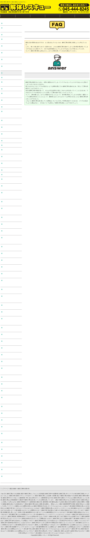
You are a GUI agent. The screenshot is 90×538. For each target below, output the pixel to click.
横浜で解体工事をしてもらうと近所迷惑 (12, 29)
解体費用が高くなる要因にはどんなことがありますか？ (12, 400)
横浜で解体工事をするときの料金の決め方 (12, 121)
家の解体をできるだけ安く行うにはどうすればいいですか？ (12, 478)
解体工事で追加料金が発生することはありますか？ (12, 362)
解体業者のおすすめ (9, 88)
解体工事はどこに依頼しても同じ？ (12, 180)
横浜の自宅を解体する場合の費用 (12, 151)
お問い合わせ (82, 16)
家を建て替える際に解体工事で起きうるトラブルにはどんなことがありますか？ (12, 436)
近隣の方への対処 (37, 16)
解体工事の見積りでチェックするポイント (12, 54)
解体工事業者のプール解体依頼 (12, 135)
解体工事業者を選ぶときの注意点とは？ (12, 349)
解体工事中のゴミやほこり (12, 77)
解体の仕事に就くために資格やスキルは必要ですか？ (12, 306)
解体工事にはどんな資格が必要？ (12, 328)
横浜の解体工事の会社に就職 (12, 164)
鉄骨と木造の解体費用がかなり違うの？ (12, 254)
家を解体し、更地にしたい (12, 170)
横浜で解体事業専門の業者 (12, 174)
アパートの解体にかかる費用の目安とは (12, 187)
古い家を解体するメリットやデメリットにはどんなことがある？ (12, 282)
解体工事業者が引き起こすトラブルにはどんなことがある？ (12, 195)
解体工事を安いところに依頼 (12, 101)
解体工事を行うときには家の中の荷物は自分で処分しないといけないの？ (12, 370)
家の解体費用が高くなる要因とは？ (12, 414)
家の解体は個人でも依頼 (11, 145)
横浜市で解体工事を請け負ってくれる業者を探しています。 (12, 113)
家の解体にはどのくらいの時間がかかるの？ (12, 378)
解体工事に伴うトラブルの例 (12, 40)
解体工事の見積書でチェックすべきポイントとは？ (12, 407)
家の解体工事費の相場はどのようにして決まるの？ (12, 268)
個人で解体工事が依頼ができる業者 (12, 67)
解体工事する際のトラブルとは (12, 94)
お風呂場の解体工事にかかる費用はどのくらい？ (12, 428)
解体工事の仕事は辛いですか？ (12, 457)
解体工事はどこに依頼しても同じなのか (12, 128)
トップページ (8, 16)
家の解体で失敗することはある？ (12, 335)
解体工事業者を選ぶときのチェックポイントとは (12, 218)
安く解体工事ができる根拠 (12, 23)
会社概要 (67, 16)
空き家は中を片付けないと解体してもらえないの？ (12, 356)
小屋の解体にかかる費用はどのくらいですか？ (12, 450)
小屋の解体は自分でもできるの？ (12, 385)
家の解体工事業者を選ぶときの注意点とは (12, 202)
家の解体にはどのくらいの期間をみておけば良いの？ (12, 225)
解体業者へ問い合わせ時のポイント (12, 83)
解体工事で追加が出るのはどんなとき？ (12, 290)
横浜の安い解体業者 (9, 140)
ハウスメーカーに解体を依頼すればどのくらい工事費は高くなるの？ (12, 321)
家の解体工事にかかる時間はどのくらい (12, 275)
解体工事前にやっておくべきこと (12, 47)
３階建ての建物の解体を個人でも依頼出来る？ (12, 157)
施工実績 (52, 16)
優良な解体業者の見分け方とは (12, 313)
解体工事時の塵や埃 (9, 73)
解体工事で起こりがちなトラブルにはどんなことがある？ (12, 210)
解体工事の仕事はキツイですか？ (12, 470)
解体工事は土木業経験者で (12, 107)
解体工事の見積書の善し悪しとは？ (12, 247)
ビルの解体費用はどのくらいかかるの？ (12, 261)
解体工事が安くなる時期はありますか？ (12, 421)
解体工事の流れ (22, 16)
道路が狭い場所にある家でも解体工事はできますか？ (12, 464)
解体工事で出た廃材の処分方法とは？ (12, 443)
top (2, 493)
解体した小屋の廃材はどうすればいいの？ (12, 392)
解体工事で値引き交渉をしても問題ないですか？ (12, 342)
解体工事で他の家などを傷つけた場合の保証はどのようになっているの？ (12, 240)
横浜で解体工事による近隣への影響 (12, 60)
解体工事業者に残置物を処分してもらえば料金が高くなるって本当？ (12, 298)
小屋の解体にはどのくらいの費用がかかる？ (12, 232)
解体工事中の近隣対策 (10, 34)
